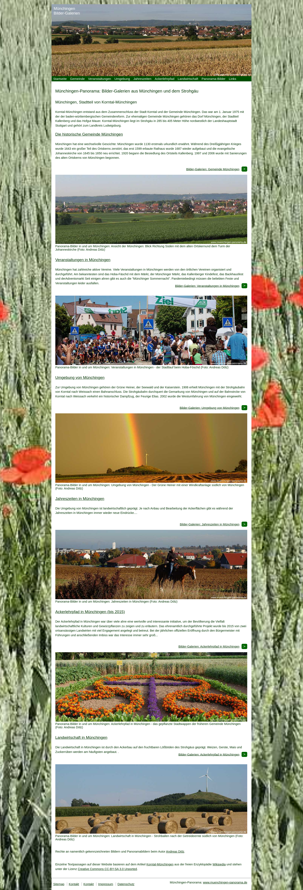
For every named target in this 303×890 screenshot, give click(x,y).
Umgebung (122, 79)
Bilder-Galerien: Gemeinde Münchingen (212, 169)
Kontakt (74, 884)
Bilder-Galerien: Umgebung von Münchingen (209, 407)
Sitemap (58, 884)
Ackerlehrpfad (164, 79)
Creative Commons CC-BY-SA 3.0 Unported (107, 869)
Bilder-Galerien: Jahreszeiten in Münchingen (209, 524)
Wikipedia (219, 864)
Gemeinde (77, 79)
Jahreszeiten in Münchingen (79, 498)
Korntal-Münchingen (160, 864)
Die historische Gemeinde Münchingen (89, 134)
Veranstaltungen (99, 79)
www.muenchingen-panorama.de (225, 882)
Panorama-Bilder (213, 79)
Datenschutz (126, 884)
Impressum (105, 884)
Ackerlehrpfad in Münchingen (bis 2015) (90, 612)
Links (232, 79)
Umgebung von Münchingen (80, 377)
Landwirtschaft (188, 79)
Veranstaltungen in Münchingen (82, 260)
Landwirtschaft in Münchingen (81, 737)
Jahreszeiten (142, 79)
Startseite (60, 79)
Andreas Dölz (175, 851)
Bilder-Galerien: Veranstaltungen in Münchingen (207, 285)
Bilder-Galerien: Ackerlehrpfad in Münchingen (208, 646)
